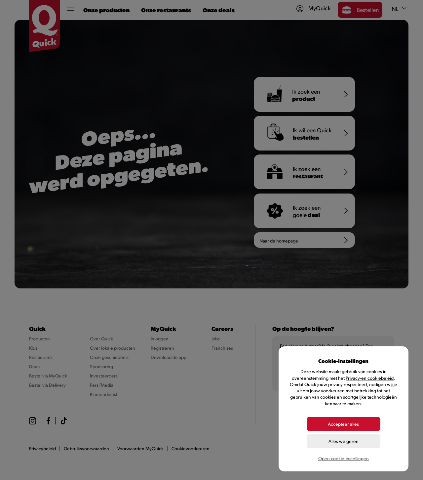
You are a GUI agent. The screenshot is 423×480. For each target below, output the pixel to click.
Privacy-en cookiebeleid (370, 378)
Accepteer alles (343, 424)
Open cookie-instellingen (343, 458)
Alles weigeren (343, 441)
